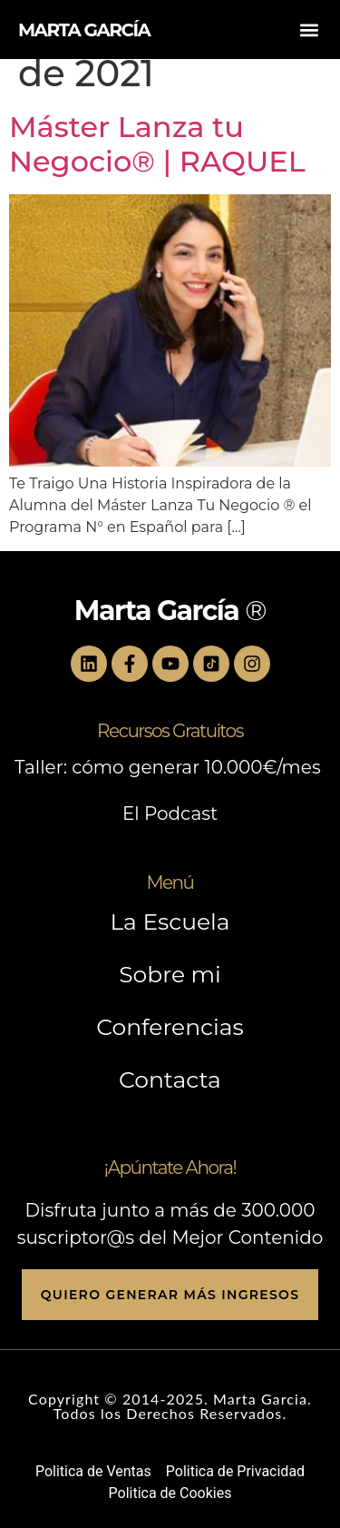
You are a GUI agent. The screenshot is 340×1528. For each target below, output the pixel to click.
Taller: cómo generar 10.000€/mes (170, 767)
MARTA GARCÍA (84, 30)
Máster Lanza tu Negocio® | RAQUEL (157, 144)
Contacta (170, 1079)
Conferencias (169, 1026)
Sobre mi (170, 974)
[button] (310, 29)
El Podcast (170, 813)
